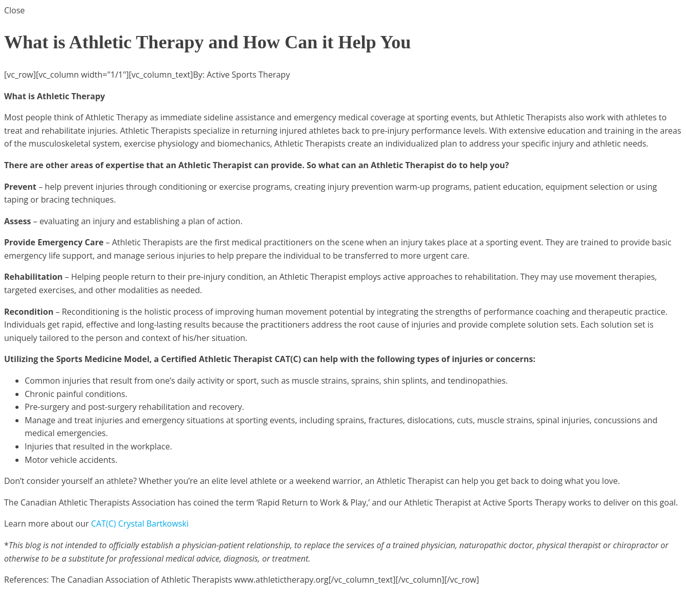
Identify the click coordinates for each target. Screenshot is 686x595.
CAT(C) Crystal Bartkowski (140, 523)
